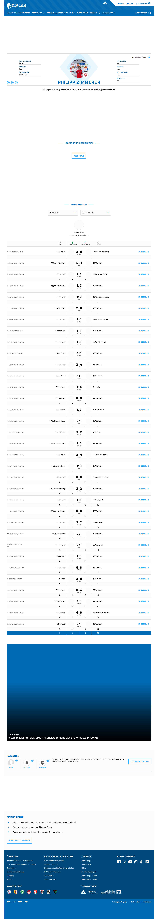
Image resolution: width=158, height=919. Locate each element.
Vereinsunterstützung (15, 872)
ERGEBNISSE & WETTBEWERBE (18, 13)
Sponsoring (11, 868)
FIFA (26, 902)
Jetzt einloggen (141, 3)
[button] (8, 82)
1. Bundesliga (85, 860)
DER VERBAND (109, 13)
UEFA (20, 902)
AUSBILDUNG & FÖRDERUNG (89, 13)
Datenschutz (135, 902)
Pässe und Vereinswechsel (54, 860)
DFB (14, 902)
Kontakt (10, 879)
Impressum (147, 902)
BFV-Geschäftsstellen (52, 872)
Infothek (130, 3)
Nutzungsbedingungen (120, 902)
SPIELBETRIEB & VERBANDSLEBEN (61, 13)
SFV (8, 902)
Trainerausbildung (51, 864)
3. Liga (83, 868)
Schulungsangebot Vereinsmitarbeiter (59, 868)
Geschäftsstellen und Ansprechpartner (22, 864)
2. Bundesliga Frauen (88, 879)
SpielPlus (121, 3)
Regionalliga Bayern (88, 872)
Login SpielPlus (50, 879)
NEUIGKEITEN (38, 13)
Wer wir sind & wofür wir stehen (20, 860)
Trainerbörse (49, 875)
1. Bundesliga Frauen (88, 875)
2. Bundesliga (85, 864)
